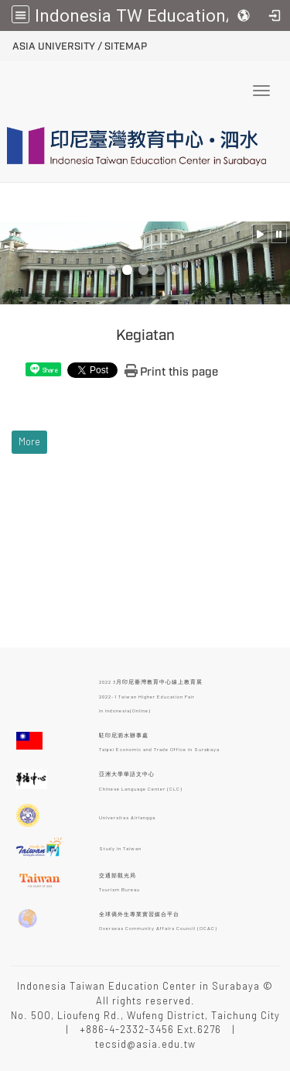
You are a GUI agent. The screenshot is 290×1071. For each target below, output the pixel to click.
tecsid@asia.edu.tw (145, 1044)
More (29, 441)
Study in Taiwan (120, 848)
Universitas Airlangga (127, 817)
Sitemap (125, 46)
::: (6, 44)
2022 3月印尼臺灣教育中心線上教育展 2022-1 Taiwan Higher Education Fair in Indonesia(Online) (151, 695)
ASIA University (53, 46)
